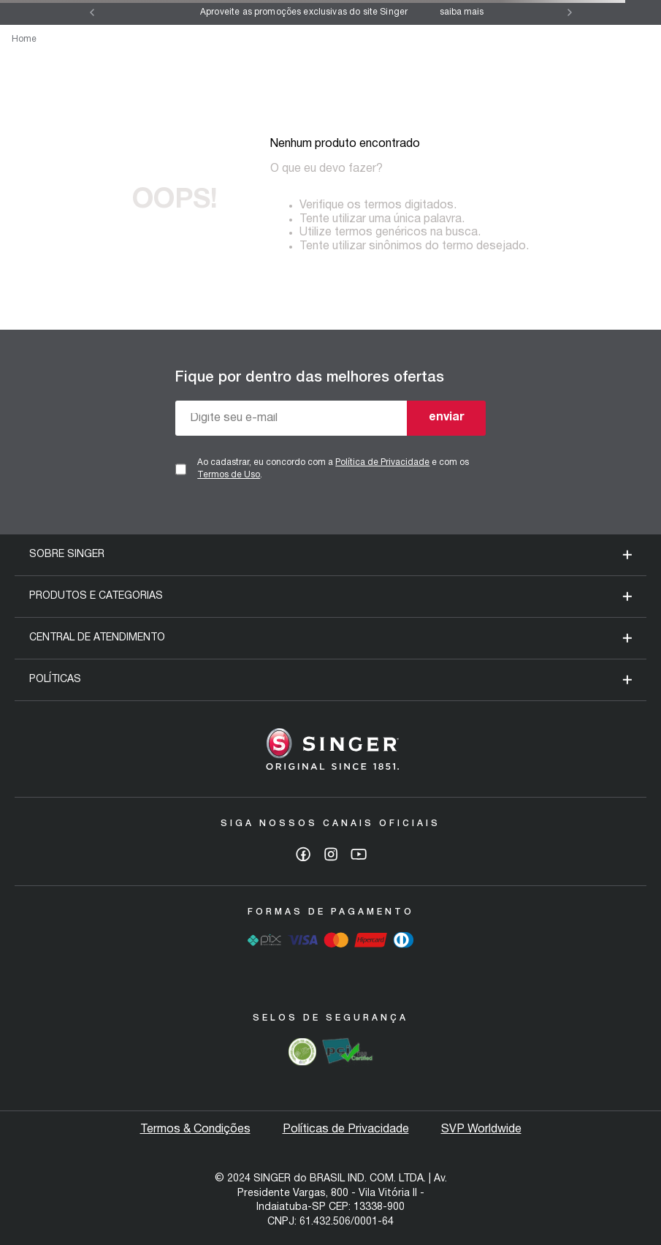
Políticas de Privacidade (346, 1129)
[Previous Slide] (92, 12)
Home (24, 39)
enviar (447, 417)
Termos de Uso (228, 475)
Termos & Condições (195, 1129)
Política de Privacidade (382, 462)
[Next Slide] (569, 12)
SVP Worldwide (481, 1129)
